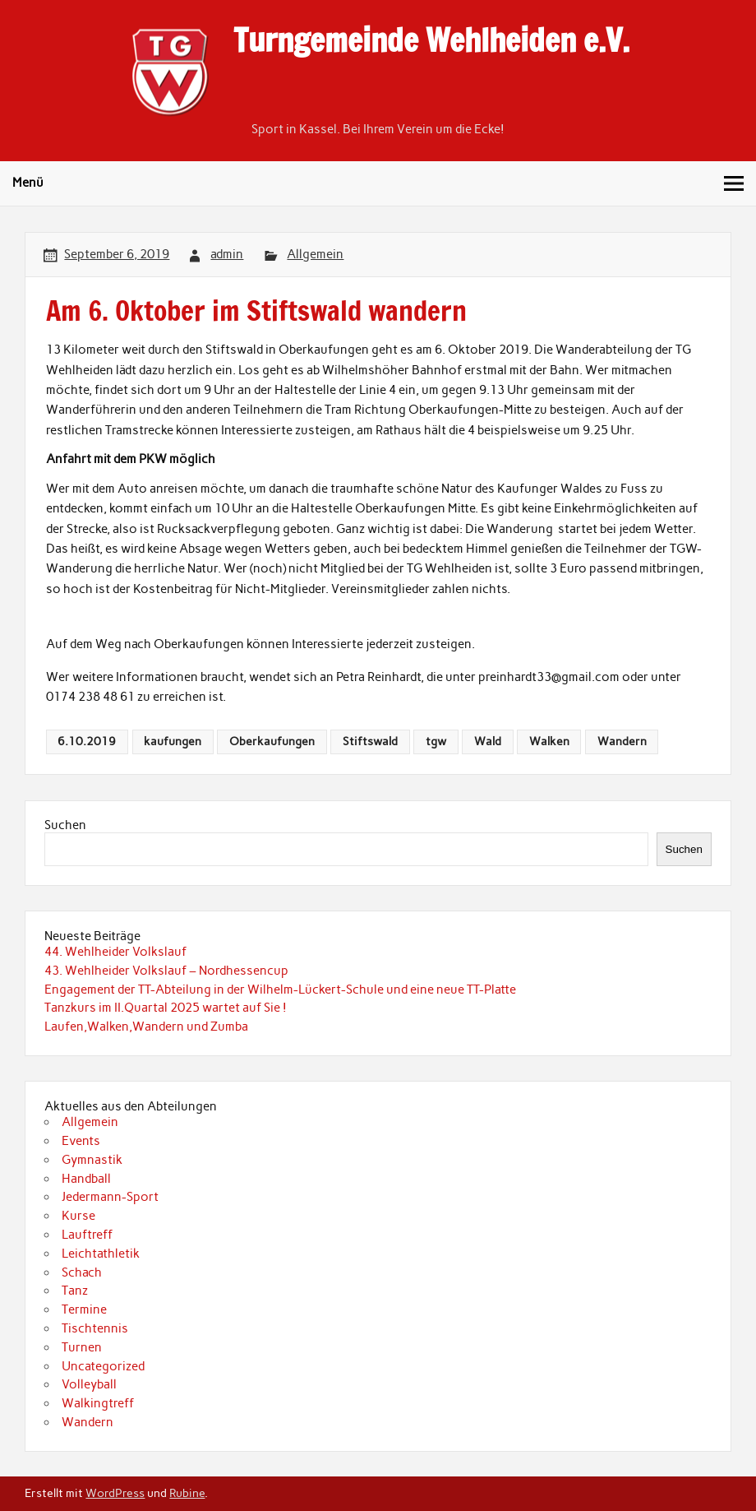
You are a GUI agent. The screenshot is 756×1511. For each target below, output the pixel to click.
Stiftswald (370, 741)
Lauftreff (87, 1234)
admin (226, 254)
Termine (84, 1309)
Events (81, 1140)
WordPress (115, 1492)
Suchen (65, 825)
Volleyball (89, 1384)
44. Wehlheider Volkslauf (115, 951)
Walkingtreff (98, 1403)
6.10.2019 (87, 741)
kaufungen (172, 741)
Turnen (82, 1347)
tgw (436, 741)
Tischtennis (95, 1328)
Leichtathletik (101, 1253)
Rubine (187, 1492)
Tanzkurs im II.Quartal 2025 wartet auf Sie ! (165, 1007)
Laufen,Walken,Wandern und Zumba (146, 1026)
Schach (82, 1272)
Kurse (78, 1215)
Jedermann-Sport (110, 1196)
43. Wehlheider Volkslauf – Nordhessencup (166, 970)
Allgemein (315, 254)
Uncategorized (103, 1366)
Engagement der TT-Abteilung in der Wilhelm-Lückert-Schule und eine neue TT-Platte (280, 989)
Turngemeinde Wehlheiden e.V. (431, 40)
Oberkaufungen (272, 741)
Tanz (75, 1290)
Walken (549, 741)
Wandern (622, 741)
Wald (487, 741)
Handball (86, 1178)
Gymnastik (92, 1159)
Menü (28, 182)
